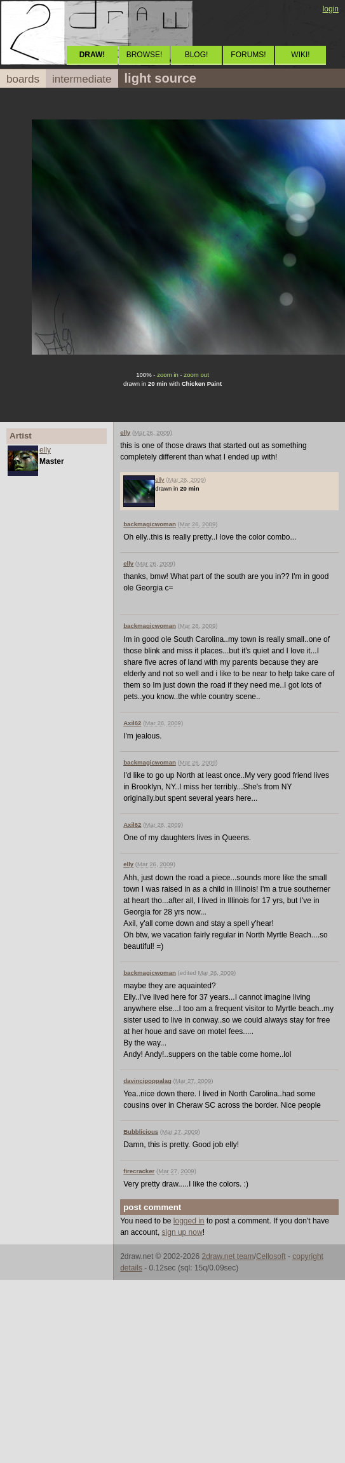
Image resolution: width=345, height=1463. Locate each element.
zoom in (168, 374)
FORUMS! (248, 54)
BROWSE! (144, 54)
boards (22, 79)
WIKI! (300, 54)
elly (45, 450)
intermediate (82, 79)
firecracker (138, 1170)
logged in (189, 1220)
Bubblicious (140, 1131)
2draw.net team (227, 1256)
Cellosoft (271, 1256)
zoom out (196, 374)
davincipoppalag (147, 1080)
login (331, 8)
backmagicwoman (149, 524)
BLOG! (196, 54)
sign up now (182, 1232)
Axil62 (132, 722)
